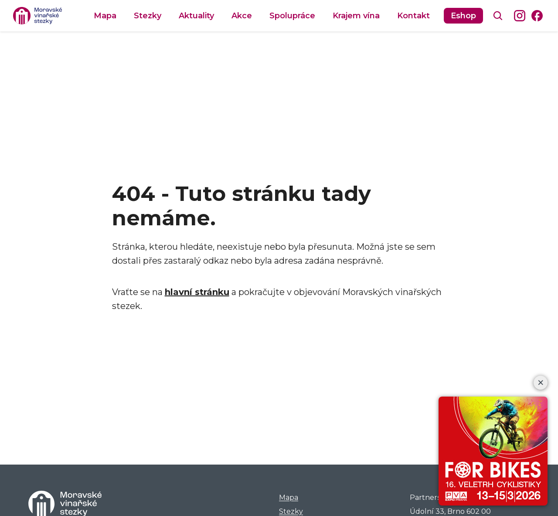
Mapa (105, 15)
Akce (241, 15)
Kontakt (413, 15)
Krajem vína (356, 15)
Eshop (463, 15)
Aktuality (196, 15)
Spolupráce (292, 15)
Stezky (147, 15)
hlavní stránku (197, 292)
